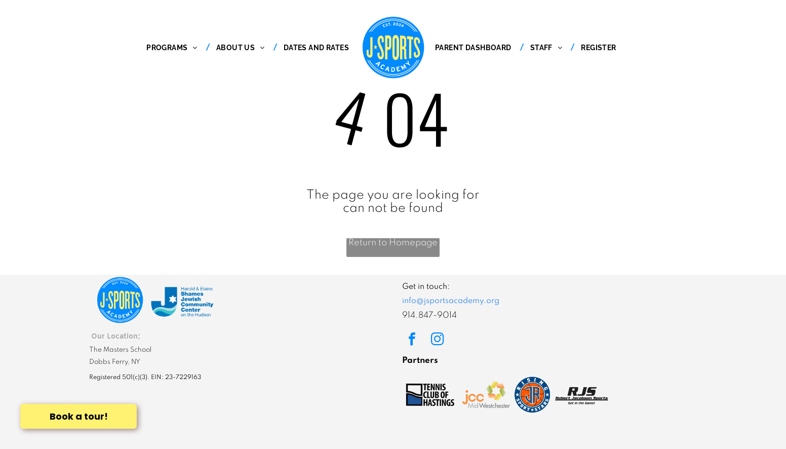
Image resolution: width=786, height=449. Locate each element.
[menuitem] (175, 47)
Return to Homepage (393, 242)
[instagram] (437, 340)
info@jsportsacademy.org (450, 301)
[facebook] (411, 340)
